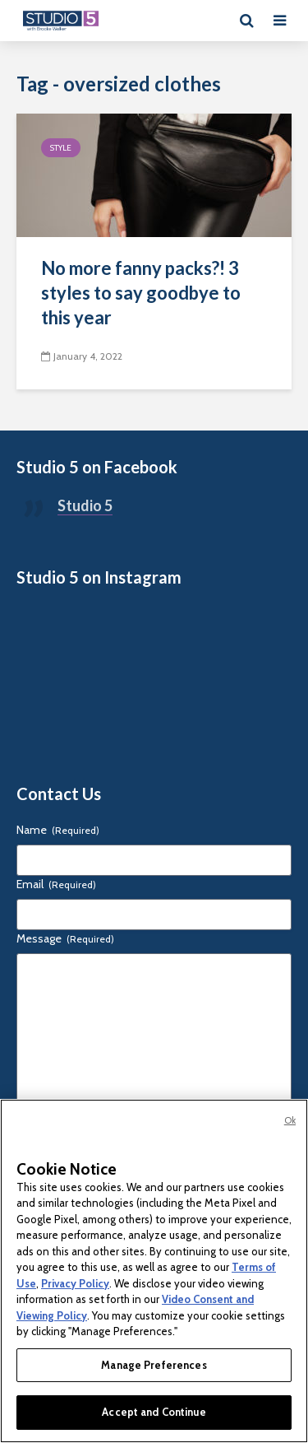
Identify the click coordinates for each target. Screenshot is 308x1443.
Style (60, 147)
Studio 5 (85, 505)
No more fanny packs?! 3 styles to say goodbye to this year (141, 292)
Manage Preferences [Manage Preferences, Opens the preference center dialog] (153, 1364)
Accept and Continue (153, 1411)
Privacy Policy (75, 1283)
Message (65, 938)
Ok (290, 1120)
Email (56, 884)
